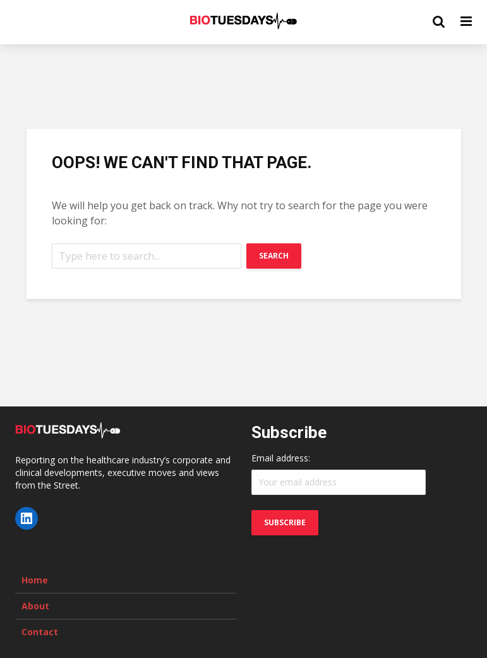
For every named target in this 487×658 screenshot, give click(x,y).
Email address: (280, 458)
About (35, 606)
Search (274, 255)
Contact (39, 632)
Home (34, 580)
